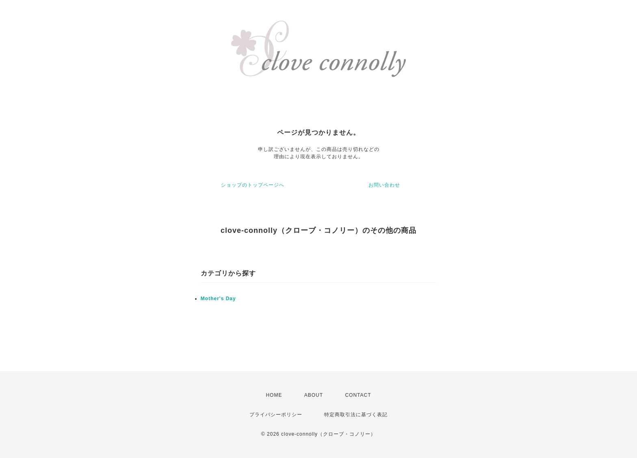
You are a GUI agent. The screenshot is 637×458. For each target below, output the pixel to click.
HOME (274, 395)
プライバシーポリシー (275, 414)
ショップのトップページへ (252, 185)
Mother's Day (218, 298)
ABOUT (313, 395)
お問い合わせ (384, 185)
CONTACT (358, 395)
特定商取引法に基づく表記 (356, 414)
